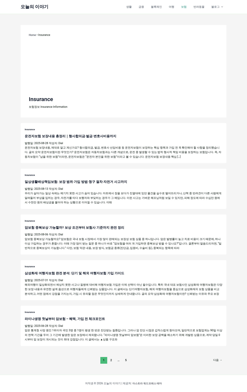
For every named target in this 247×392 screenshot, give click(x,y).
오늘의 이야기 (34, 6)
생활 (138, 6)
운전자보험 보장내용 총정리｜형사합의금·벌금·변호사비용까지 (73, 136)
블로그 (218, 7)
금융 (149, 6)
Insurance (30, 129)
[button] (222, 7)
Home (32, 35)
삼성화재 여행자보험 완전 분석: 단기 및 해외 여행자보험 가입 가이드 (77, 273)
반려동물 (201, 6)
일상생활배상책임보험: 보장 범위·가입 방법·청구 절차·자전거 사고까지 (78, 182)
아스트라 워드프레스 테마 (147, 383)
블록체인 (162, 6)
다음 (217, 360)
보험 (187, 6)
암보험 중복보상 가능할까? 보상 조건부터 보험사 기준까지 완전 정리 (77, 227)
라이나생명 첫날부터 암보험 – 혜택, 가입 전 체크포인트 (67, 319)
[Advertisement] (123, 66)
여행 (176, 6)
